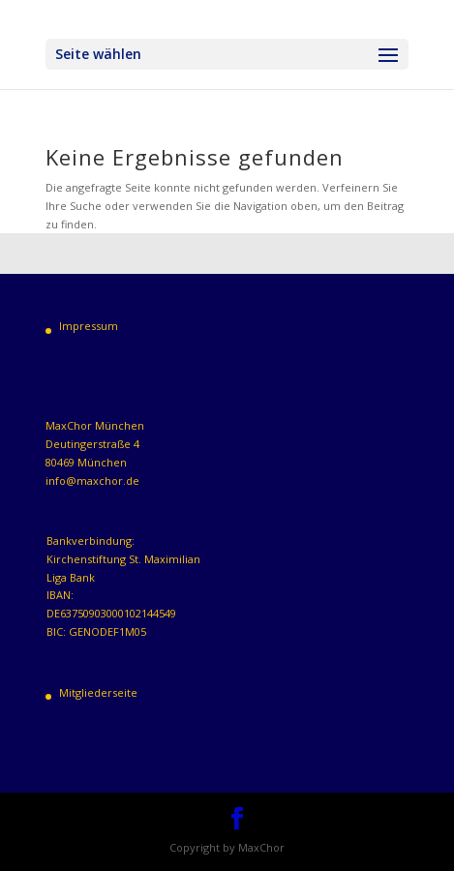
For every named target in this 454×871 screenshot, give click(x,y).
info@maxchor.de (92, 480)
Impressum (88, 325)
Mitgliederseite (98, 692)
